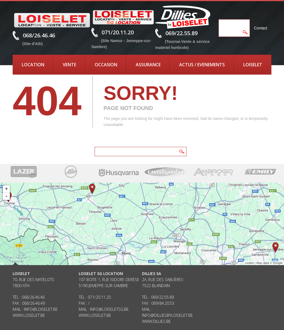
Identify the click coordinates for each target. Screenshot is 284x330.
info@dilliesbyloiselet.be (167, 315)
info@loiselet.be (41, 309)
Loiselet (252, 65)
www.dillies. (154, 321)
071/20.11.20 (118, 32)
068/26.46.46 (39, 35)
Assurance (148, 65)
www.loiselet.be (29, 315)
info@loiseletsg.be (109, 309)
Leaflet (249, 263)
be (168, 321)
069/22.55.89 (181, 33)
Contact (260, 28)
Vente (69, 65)
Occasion (106, 65)
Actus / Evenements (202, 65)
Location (33, 65)
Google (278, 263)
